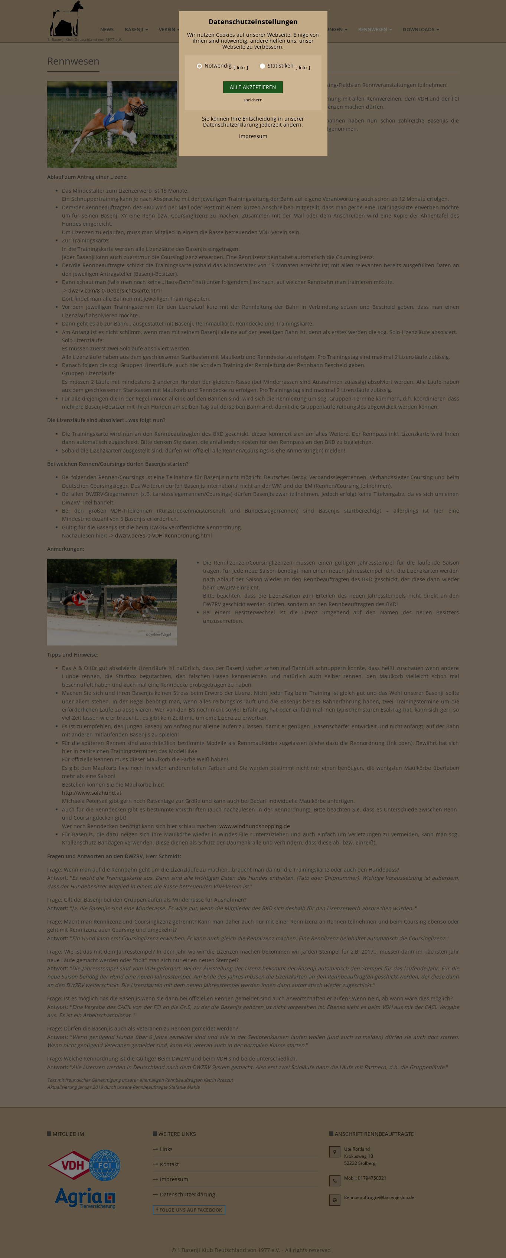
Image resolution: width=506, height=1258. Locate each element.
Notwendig (218, 66)
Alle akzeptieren (253, 87)
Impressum (253, 136)
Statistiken (281, 66)
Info (241, 68)
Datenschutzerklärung (230, 124)
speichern (253, 99)
